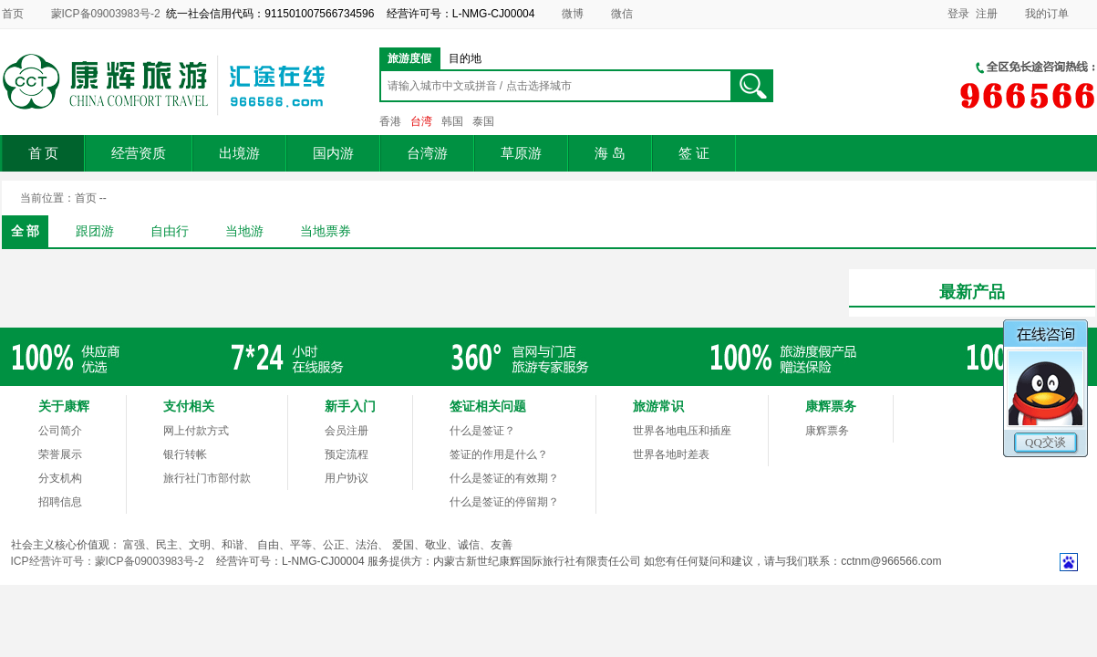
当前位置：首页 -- (63, 198)
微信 (622, 13)
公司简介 (60, 430)
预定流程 (346, 454)
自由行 (169, 231)
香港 (390, 121)
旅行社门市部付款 (207, 478)
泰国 (483, 121)
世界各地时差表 (671, 454)
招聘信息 (60, 501)
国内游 (333, 153)
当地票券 (325, 231)
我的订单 (1047, 13)
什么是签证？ (482, 430)
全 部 (25, 231)
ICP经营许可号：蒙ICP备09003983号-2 (107, 561)
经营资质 (138, 153)
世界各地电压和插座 (682, 430)
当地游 (244, 231)
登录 (958, 13)
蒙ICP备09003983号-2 (105, 13)
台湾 (421, 121)
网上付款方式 (196, 430)
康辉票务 (827, 430)
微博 (573, 13)
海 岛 (610, 153)
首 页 (43, 153)
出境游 (239, 153)
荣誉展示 (60, 454)
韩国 (452, 121)
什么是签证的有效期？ (504, 478)
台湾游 (427, 153)
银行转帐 (185, 454)
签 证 (693, 153)
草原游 (521, 153)
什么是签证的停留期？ (504, 501)
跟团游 (95, 231)
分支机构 (60, 478)
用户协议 (346, 478)
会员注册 (346, 430)
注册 (987, 13)
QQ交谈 (1045, 442)
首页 (13, 13)
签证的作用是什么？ (499, 454)
